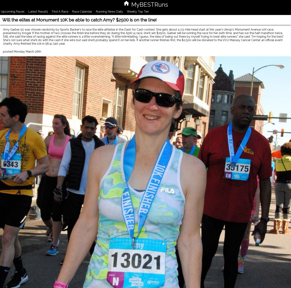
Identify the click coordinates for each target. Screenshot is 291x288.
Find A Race (60, 11)
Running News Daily (109, 11)
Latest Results (38, 11)
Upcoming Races (12, 11)
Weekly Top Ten (138, 11)
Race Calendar (82, 11)
